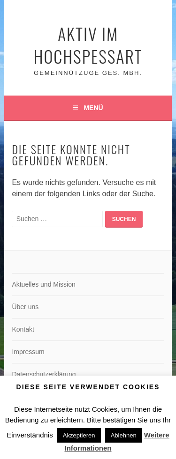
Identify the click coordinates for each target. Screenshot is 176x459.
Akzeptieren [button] (79, 435)
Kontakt (23, 329)
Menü (93, 107)
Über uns (25, 307)
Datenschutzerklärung (44, 374)
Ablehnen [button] (124, 435)
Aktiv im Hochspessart (88, 44)
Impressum (28, 351)
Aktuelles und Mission (43, 284)
